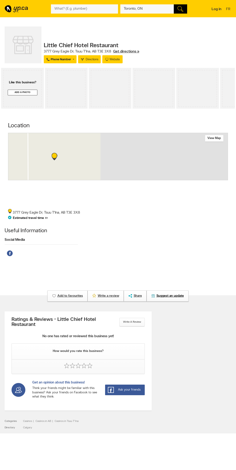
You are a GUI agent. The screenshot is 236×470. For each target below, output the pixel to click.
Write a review (132, 322)
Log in (216, 9)
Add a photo (22, 92)
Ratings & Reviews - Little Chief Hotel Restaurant (54, 322)
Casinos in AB (43, 421)
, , (91, 51)
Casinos (27, 421)
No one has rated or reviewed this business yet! (78, 336)
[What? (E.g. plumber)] (84, 9)
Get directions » (126, 51)
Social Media (15, 240)
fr (228, 9)
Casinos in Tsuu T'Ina (67, 421)
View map (214, 138)
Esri (152, 177)
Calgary (27, 427)
